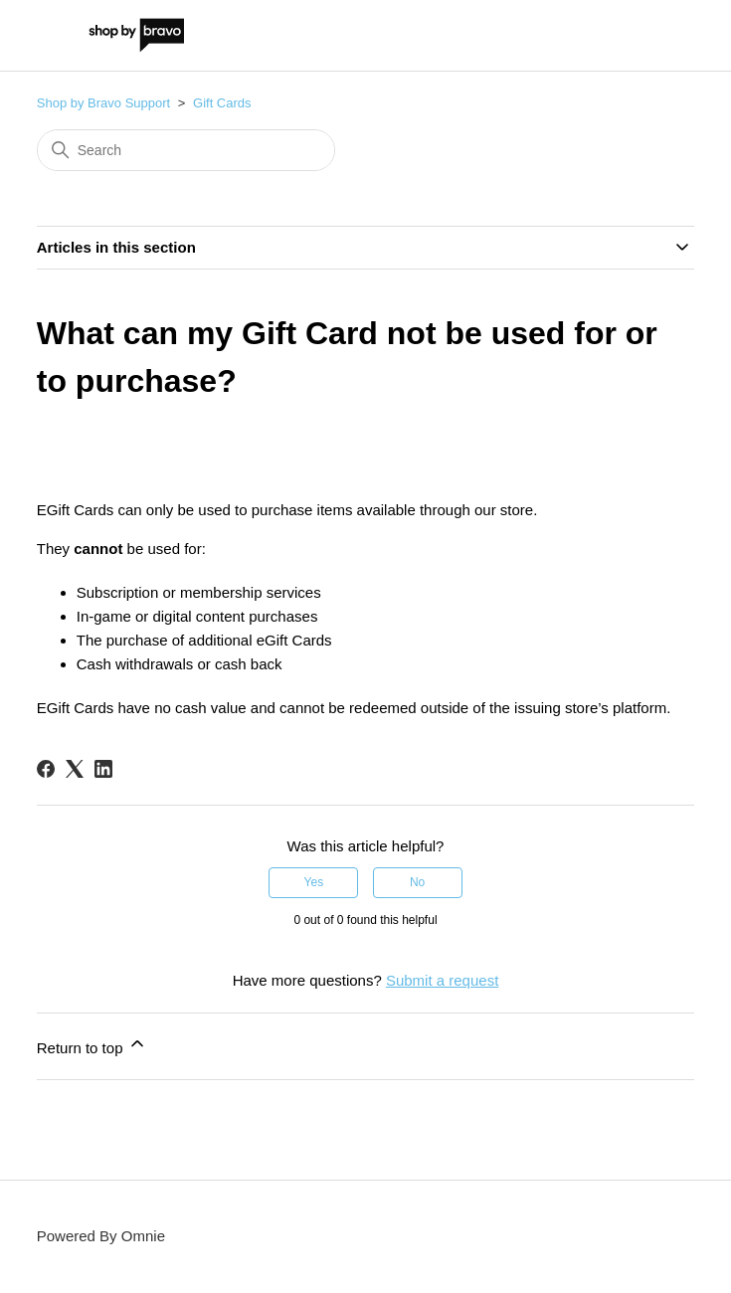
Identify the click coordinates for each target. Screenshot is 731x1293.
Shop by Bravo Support (103, 102)
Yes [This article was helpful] (314, 882)
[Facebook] (46, 769)
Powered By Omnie (101, 1235)
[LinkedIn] (103, 769)
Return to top (92, 1044)
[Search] (186, 150)
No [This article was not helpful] (417, 882)
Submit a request (442, 980)
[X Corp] (75, 769)
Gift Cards (222, 102)
